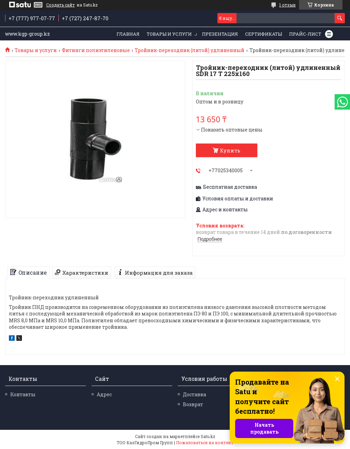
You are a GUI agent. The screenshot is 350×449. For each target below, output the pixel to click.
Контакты (23, 394)
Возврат (193, 404)
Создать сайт (60, 4)
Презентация (220, 34)
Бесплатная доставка (230, 187)
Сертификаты (263, 34)
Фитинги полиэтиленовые (96, 50)
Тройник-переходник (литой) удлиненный (189, 50)
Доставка (194, 394)
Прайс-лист (305, 34)
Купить (230, 150)
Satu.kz (208, 436)
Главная (128, 34)
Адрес (104, 394)
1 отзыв (287, 5)
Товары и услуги (169, 34)
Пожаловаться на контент (204, 442)
